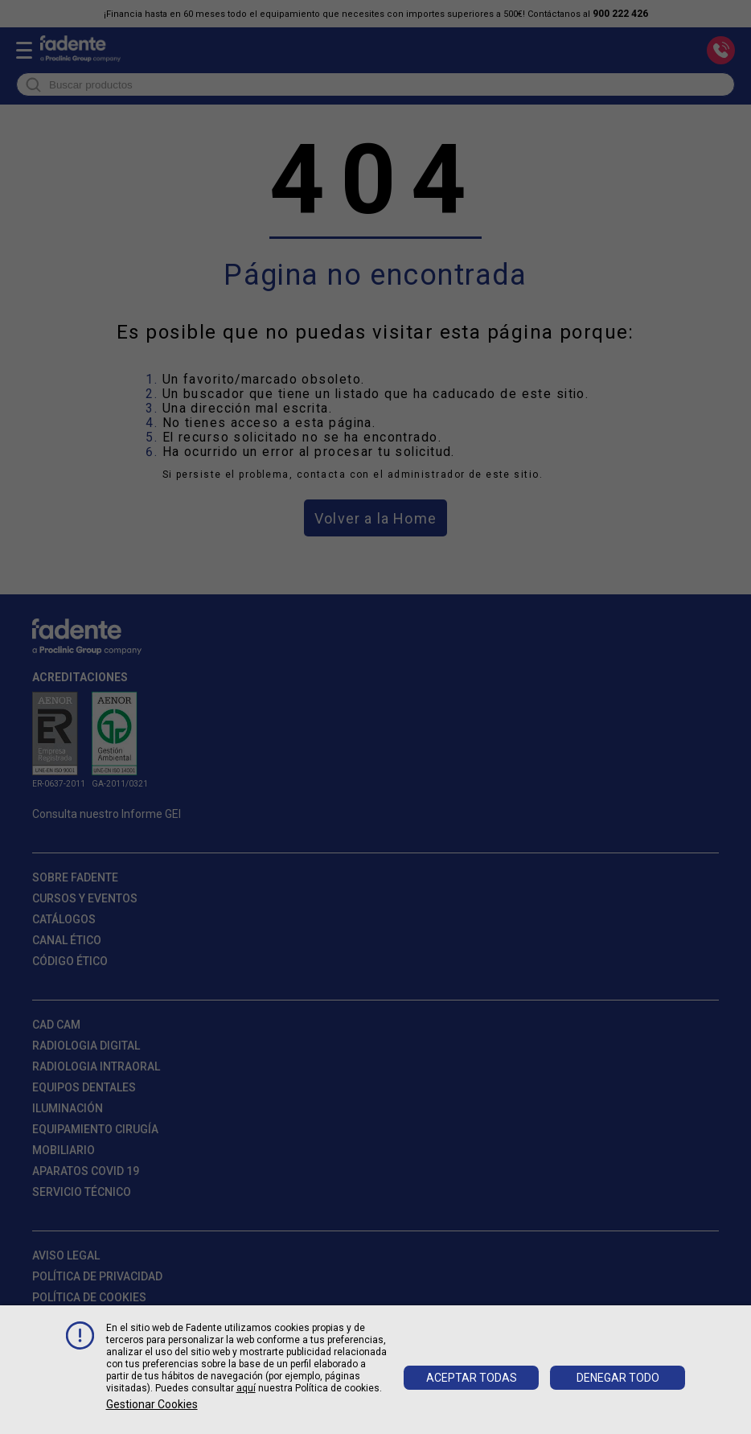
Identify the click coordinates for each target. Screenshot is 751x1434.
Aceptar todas (471, 1377)
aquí (246, 1388)
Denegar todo (618, 1377)
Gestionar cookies (152, 1404)
